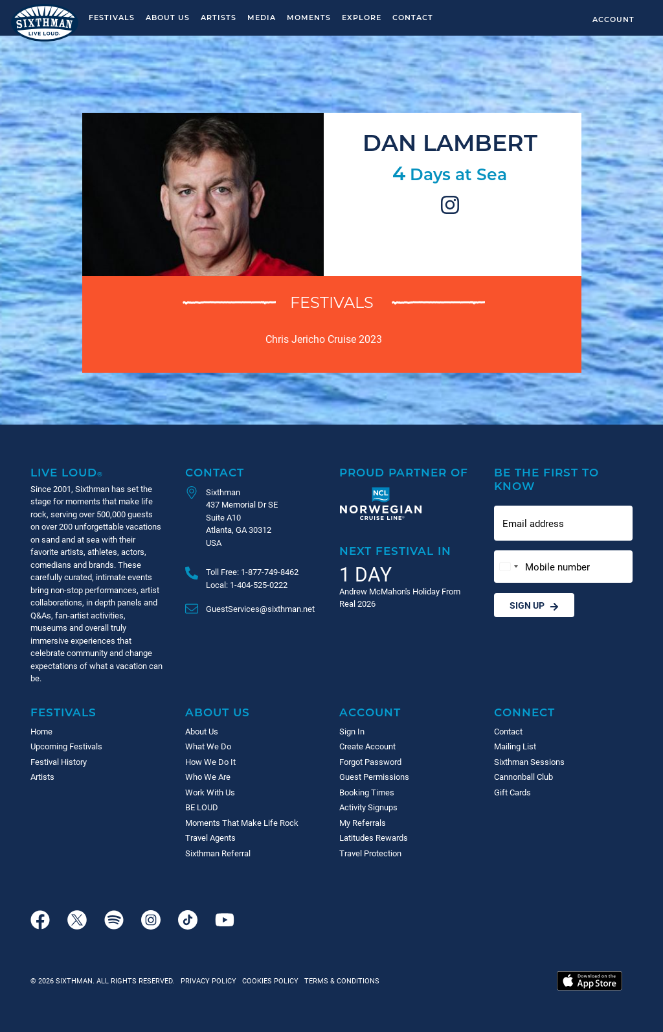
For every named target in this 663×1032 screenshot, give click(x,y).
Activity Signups (368, 807)
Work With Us (210, 792)
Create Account (367, 746)
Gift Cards (512, 792)
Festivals (112, 17)
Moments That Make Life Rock (241, 822)
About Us (168, 17)
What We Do (208, 746)
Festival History (58, 762)
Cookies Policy (268, 980)
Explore (361, 17)
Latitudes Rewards (373, 837)
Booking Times (366, 792)
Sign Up (534, 605)
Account (613, 19)
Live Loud (66, 472)
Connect (524, 712)
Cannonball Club (523, 776)
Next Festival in (395, 550)
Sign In (352, 731)
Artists (218, 17)
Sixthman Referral (218, 853)
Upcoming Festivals (66, 746)
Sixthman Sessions (529, 762)
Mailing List (515, 746)
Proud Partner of (403, 472)
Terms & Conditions (339, 980)
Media (261, 17)
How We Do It (210, 762)
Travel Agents (210, 837)
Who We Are (207, 776)
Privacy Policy (208, 980)
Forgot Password (370, 762)
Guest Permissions (374, 776)
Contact (412, 17)
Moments (309, 17)
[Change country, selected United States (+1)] (508, 567)
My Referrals (362, 822)
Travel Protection (370, 853)
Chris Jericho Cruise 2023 (323, 339)
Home (41, 731)
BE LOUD (201, 807)
